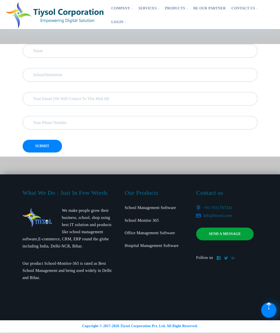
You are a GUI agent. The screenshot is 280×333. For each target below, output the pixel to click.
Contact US (244, 8)
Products (176, 8)
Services (148, 8)
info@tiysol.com (217, 215)
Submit (42, 146)
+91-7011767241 (217, 207)
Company (122, 8)
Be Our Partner (209, 8)
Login (118, 22)
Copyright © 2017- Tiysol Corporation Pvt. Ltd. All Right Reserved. (140, 326)
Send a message (225, 234)
